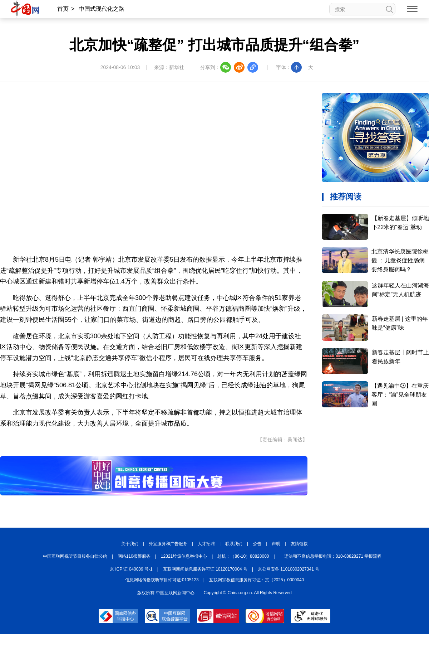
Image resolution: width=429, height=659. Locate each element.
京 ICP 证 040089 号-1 (131, 569)
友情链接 (299, 543)
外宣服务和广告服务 (168, 543)
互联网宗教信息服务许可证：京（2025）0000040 (256, 579)
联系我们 (233, 543)
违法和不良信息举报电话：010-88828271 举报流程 (333, 556)
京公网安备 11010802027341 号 (288, 569)
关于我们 (129, 543)
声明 (276, 543)
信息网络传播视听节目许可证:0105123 (162, 579)
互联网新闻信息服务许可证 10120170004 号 (205, 569)
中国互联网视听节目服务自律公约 (75, 556)
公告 (257, 543)
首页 (63, 9)
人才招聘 (206, 543)
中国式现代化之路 (101, 9)
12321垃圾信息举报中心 (184, 556)
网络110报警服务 (134, 556)
